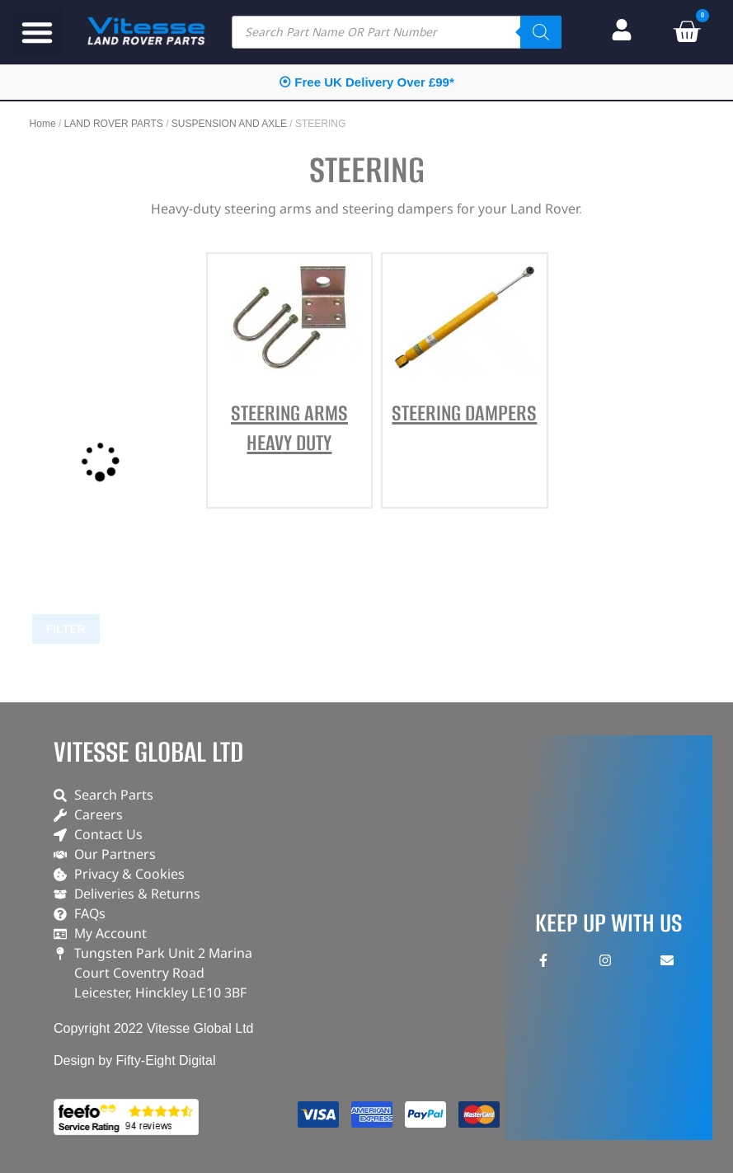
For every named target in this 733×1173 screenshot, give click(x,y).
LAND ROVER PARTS (113, 123)
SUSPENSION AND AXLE (229, 123)
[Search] (540, 32)
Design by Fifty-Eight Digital (135, 1060)
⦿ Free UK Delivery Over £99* (366, 82)
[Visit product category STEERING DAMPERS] (464, 359)
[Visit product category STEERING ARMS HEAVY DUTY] (289, 374)
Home (43, 123)
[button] (37, 32)
